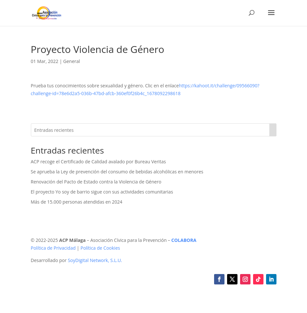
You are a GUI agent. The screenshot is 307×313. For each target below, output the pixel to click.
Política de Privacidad (53, 248)
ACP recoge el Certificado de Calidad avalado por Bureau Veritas (98, 161)
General (71, 61)
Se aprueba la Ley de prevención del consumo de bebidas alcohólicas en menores (117, 172)
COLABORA (183, 240)
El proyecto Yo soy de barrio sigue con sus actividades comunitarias (102, 192)
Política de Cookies (100, 248)
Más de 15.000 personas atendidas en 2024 (76, 202)
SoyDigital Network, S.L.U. (95, 260)
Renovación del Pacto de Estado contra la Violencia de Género (96, 182)
